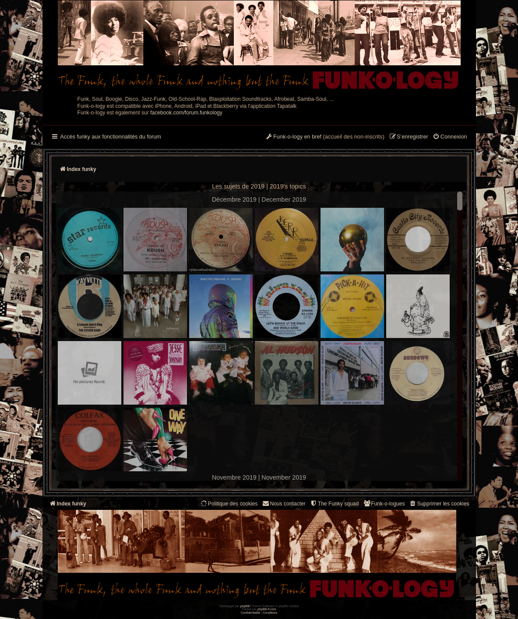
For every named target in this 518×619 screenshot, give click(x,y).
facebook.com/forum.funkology (186, 113)
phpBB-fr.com (266, 609)
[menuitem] (450, 137)
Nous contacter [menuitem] (283, 503)
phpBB (245, 606)
